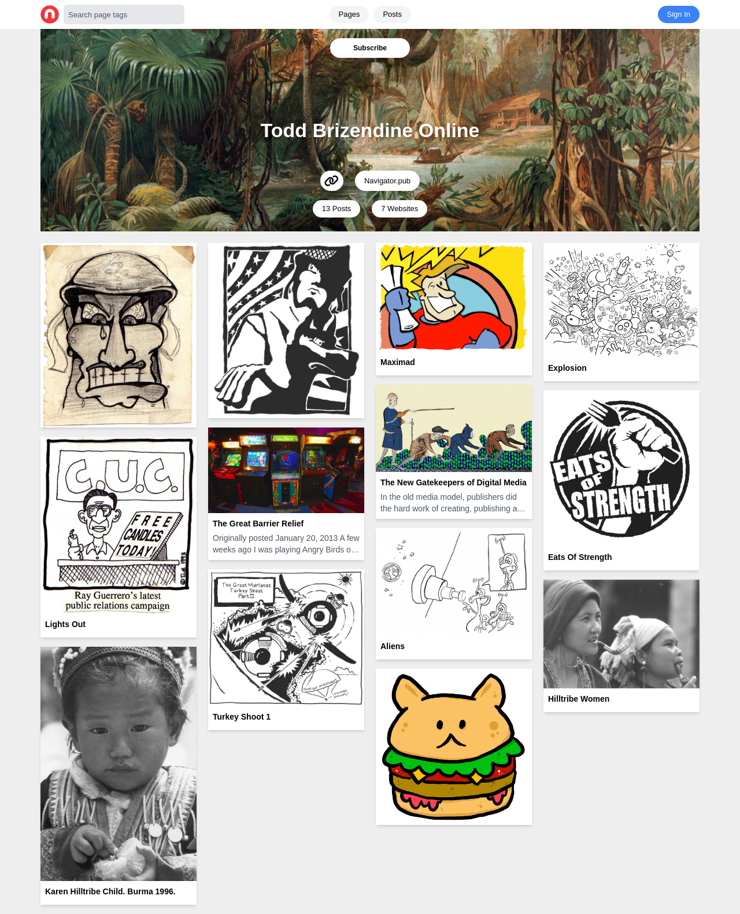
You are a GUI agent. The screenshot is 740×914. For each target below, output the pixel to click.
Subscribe (370, 48)
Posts (392, 14)
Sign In (678, 14)
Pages (349, 14)
